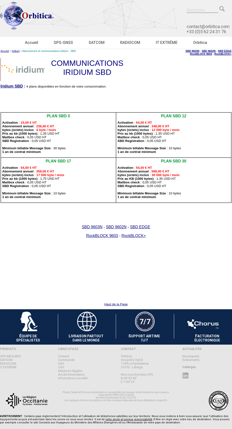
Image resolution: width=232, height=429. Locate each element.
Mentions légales (70, 371)
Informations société (72, 378)
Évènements (191, 360)
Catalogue (189, 367)
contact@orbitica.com (208, 26)
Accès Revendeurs (71, 374)
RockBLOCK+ (223, 53)
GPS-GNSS (63, 42)
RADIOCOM (130, 42)
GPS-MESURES (10, 356)
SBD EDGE (225, 51)
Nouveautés (190, 356)
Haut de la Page (116, 304)
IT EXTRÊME (167, 42)
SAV (61, 363)
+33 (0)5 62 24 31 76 (206, 31)
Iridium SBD (11, 86)
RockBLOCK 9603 (201, 53)
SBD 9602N (209, 51)
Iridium (16, 51)
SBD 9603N (193, 51)
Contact (63, 356)
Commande (66, 360)
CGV (61, 367)
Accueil (31, 42)
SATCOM (97, 42)
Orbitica (200, 42)
